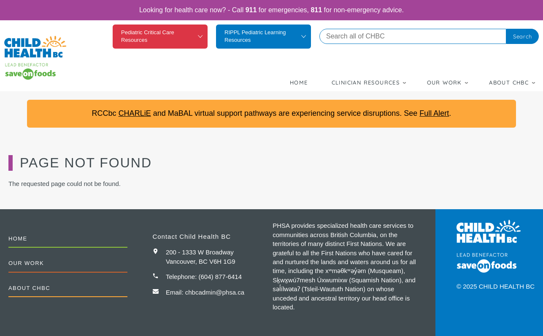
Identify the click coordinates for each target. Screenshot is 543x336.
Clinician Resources (366, 82)
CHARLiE (135, 113)
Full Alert (434, 113)
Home (299, 82)
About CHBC (509, 82)
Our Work (444, 82)
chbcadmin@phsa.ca (214, 292)
